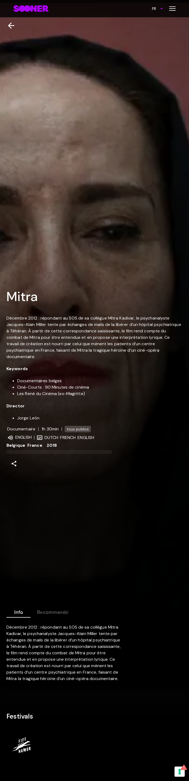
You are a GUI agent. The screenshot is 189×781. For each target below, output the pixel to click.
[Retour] (9, 25)
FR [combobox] (154, 8)
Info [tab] (18, 611)
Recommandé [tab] (53, 611)
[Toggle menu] (172, 8)
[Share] (14, 463)
